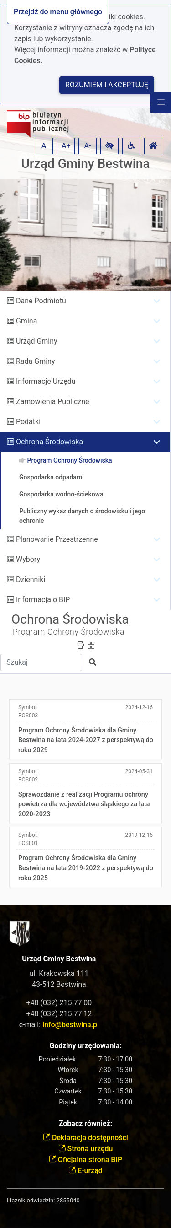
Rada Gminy (35, 361)
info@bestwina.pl (70, 1024)
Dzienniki (30, 579)
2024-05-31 (139, 771)
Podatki (28, 421)
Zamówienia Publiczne (52, 401)
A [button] (43, 145)
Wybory (28, 559)
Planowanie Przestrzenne (57, 539)
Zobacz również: (86, 1123)
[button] (109, 146)
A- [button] (87, 145)
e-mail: (59, 1024)
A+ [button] (66, 145)
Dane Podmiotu (41, 300)
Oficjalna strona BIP (85, 1159)
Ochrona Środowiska (49, 441)
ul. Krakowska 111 (58, 973)
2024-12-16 (139, 707)
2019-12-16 (139, 835)
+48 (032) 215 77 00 (59, 1002)
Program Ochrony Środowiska (68, 631)
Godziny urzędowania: (85, 1045)
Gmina (26, 321)
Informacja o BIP (43, 599)
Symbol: (28, 711)
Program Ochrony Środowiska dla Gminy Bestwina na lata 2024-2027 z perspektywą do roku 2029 (85, 740)
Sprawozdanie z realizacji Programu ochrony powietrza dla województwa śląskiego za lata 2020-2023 (84, 804)
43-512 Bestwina (59, 984)
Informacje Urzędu (46, 381)
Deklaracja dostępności (85, 1137)
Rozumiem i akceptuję (106, 85)
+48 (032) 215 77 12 (59, 1013)
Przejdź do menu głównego (58, 11)
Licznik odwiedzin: (31, 1200)
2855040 (68, 1200)
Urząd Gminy (36, 341)
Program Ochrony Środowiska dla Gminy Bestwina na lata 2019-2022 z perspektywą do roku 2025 (85, 868)
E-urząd (85, 1170)
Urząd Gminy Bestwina (85, 163)
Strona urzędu (85, 1148)
